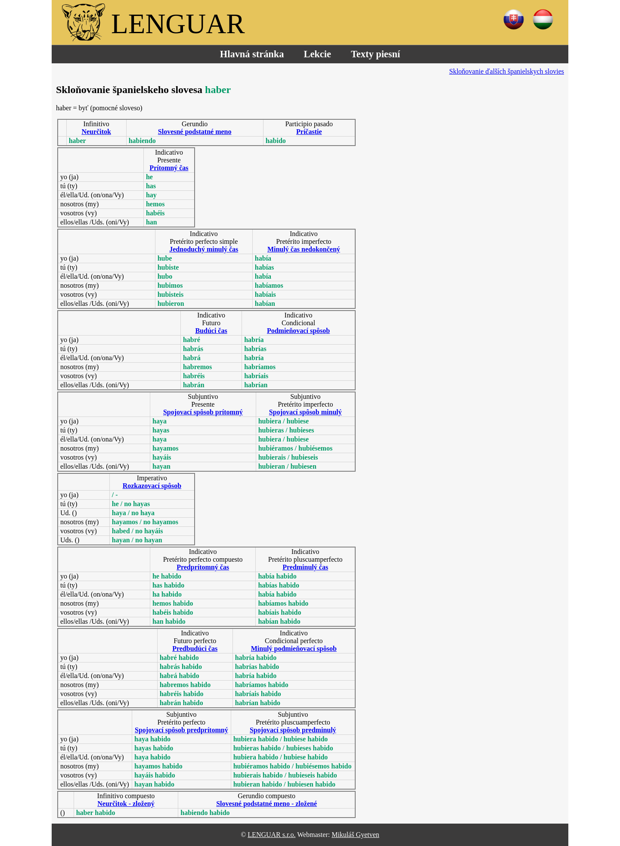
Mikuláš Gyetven (355, 834)
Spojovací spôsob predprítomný (181, 730)
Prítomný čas (168, 167)
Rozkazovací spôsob (152, 485)
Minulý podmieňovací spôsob (294, 648)
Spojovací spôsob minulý (305, 412)
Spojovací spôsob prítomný (203, 412)
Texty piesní (375, 54)
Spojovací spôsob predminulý (293, 730)
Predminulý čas (305, 567)
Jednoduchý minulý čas (203, 249)
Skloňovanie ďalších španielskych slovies (506, 71)
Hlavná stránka (252, 54)
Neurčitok (96, 131)
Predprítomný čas (203, 567)
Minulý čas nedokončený (303, 249)
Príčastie (309, 131)
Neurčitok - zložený (125, 803)
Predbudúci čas (194, 648)
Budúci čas (211, 330)
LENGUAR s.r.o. (271, 834)
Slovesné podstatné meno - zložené (266, 803)
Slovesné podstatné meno (195, 131)
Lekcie (317, 54)
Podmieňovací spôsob (298, 330)
